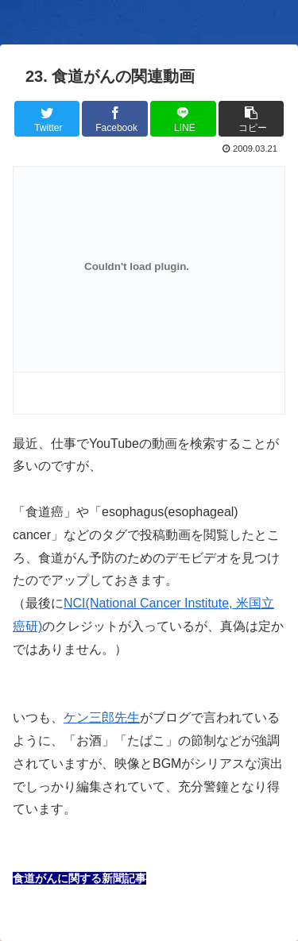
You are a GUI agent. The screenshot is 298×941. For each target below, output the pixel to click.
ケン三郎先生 (102, 717)
